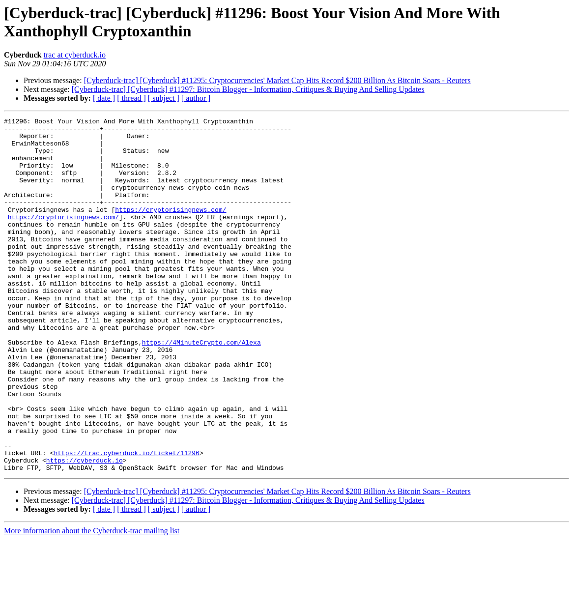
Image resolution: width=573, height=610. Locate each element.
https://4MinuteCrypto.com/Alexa (201, 387)
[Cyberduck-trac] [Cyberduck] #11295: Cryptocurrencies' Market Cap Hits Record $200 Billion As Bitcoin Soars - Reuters (277, 80)
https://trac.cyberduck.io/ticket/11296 (126, 520)
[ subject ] (163, 98)
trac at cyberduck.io (74, 55)
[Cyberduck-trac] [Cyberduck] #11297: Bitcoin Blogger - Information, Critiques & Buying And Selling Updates (248, 89)
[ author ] (196, 98)
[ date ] (104, 98)
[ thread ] (131, 98)
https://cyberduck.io (84, 529)
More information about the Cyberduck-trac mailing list (91, 601)
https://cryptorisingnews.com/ (170, 228)
